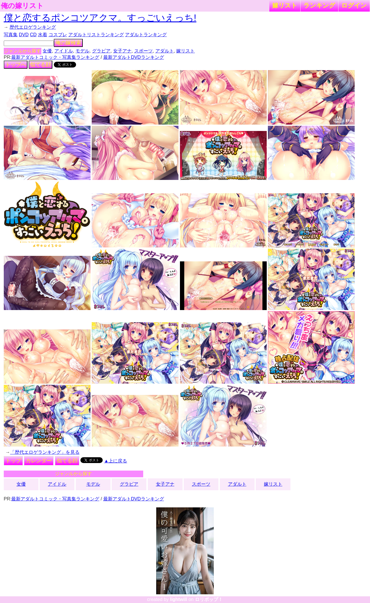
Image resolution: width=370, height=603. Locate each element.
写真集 (11, 34)
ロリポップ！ (209, 599)
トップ (13, 461)
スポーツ (143, 50)
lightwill (178, 599)
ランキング (319, 5)
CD (33, 34)
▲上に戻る (115, 460)
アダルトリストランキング (96, 34)
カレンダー (39, 461)
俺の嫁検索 (68, 43)
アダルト (164, 50)
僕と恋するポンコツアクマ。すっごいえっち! (100, 17)
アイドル (63, 50)
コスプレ (58, 34)
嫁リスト (284, 5)
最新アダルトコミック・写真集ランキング (55, 57)
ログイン (354, 5)
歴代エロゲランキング (33, 27)
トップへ (15, 65)
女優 (47, 50)
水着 (42, 34)
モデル (82, 50)
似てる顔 (40, 65)
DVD (24, 34)
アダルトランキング (146, 34)
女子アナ (122, 50)
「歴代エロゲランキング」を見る (45, 452)
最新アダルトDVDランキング (133, 57)
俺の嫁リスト (22, 6)
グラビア (101, 50)
